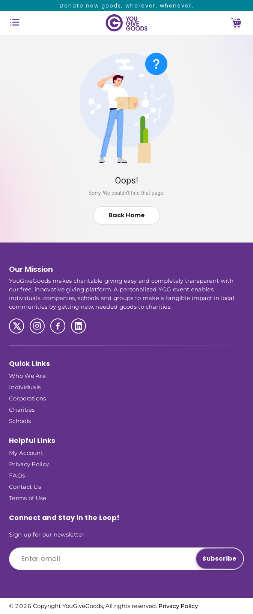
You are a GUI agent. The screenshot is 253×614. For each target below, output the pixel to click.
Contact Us (25, 486)
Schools (20, 420)
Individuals (25, 386)
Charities (22, 409)
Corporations (27, 398)
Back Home (126, 215)
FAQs (17, 475)
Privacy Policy (29, 463)
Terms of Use (28, 497)
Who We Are (27, 375)
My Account (26, 452)
